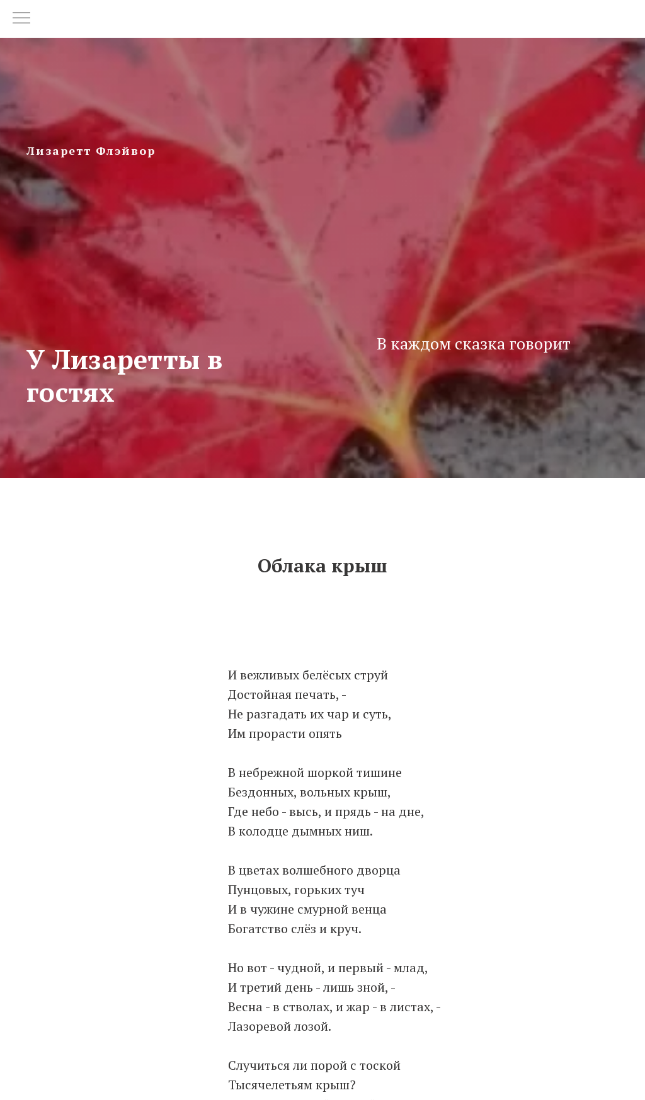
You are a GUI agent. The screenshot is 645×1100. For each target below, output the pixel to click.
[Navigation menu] (21, 19)
